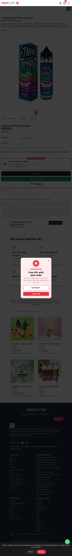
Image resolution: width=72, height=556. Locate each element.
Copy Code (36, 294)
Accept (41, 552)
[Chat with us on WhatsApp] (67, 541)
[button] (68, 3)
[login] (60, 3)
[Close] (48, 260)
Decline (30, 552)
